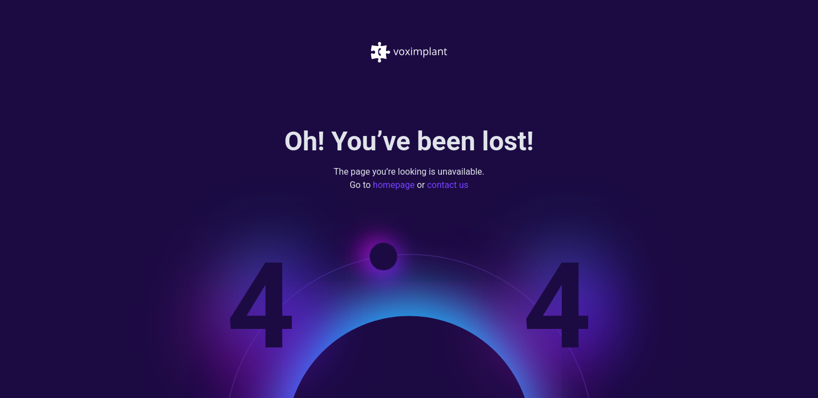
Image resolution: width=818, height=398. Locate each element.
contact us (447, 185)
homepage (394, 185)
